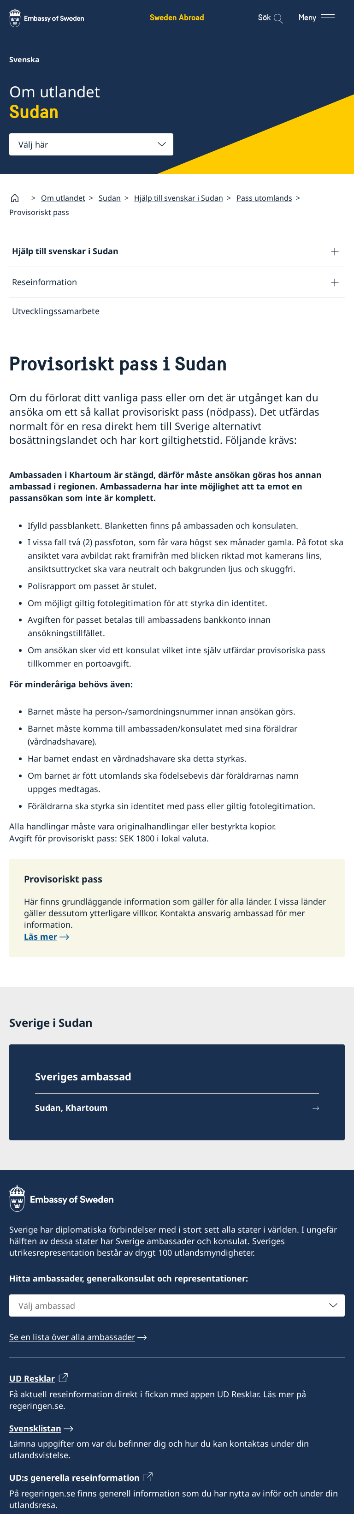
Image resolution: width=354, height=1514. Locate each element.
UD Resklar (32, 1380)
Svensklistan (35, 1430)
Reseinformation (44, 282)
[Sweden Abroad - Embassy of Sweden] (55, 17)
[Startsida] (18, 198)
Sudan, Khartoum (71, 1109)
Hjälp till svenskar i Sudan (178, 198)
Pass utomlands (264, 198)
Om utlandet (63, 198)
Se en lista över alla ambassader (72, 1339)
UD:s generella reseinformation (74, 1479)
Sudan (110, 198)
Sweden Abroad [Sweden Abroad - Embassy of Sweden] (177, 17)
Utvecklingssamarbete (56, 310)
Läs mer (40, 938)
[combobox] (91, 144)
